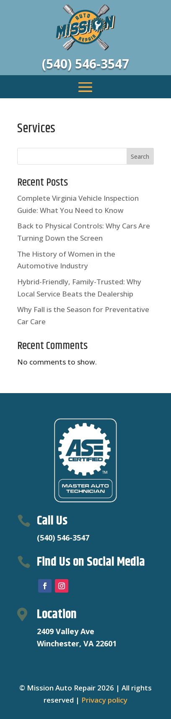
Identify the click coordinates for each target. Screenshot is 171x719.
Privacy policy (104, 700)
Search (140, 156)
